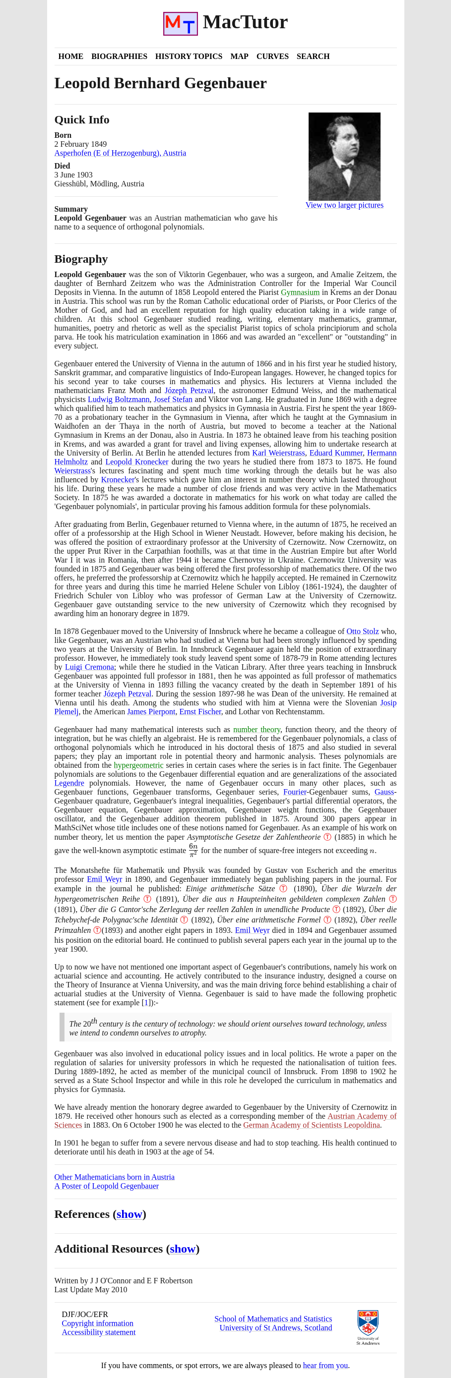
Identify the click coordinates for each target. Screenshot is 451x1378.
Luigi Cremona (89, 667)
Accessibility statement (99, 1332)
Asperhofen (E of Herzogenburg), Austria (121, 153)
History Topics (188, 56)
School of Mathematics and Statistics (273, 1319)
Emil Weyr (104, 879)
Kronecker (118, 479)
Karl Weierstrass (278, 453)
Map (239, 56)
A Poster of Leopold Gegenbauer (107, 1186)
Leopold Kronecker (136, 462)
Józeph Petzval (189, 390)
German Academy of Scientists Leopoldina (311, 1125)
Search (313, 56)
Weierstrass (73, 470)
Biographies (119, 56)
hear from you (325, 1365)
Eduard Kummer (336, 453)
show (129, 1213)
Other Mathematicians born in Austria (115, 1177)
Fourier (295, 792)
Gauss (384, 792)
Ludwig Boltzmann (118, 399)
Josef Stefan (173, 399)
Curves (273, 56)
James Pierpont (151, 711)
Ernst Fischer (200, 711)
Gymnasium (300, 292)
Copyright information (97, 1323)
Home (71, 56)
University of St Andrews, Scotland (275, 1327)
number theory (256, 729)
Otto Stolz (362, 631)
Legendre (69, 783)
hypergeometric (139, 765)
